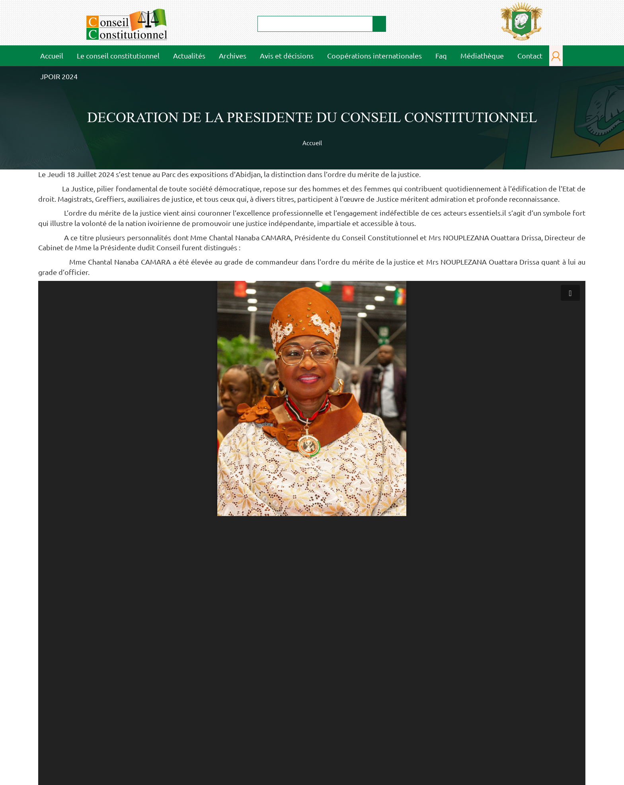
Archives (232, 55)
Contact (529, 55)
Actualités (189, 55)
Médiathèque (479, 55)
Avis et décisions (287, 55)
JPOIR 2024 (59, 76)
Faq (441, 55)
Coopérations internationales (374, 55)
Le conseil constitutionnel (115, 55)
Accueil (51, 55)
